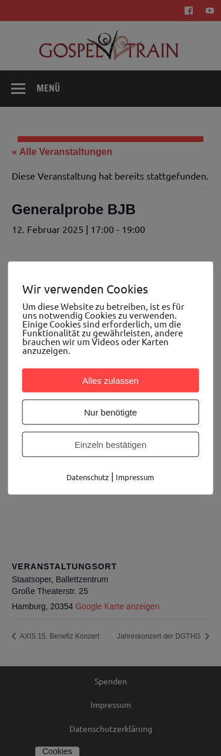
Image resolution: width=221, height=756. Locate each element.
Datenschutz (87, 477)
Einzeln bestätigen (111, 445)
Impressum (135, 477)
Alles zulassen (110, 381)
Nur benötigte (110, 412)
